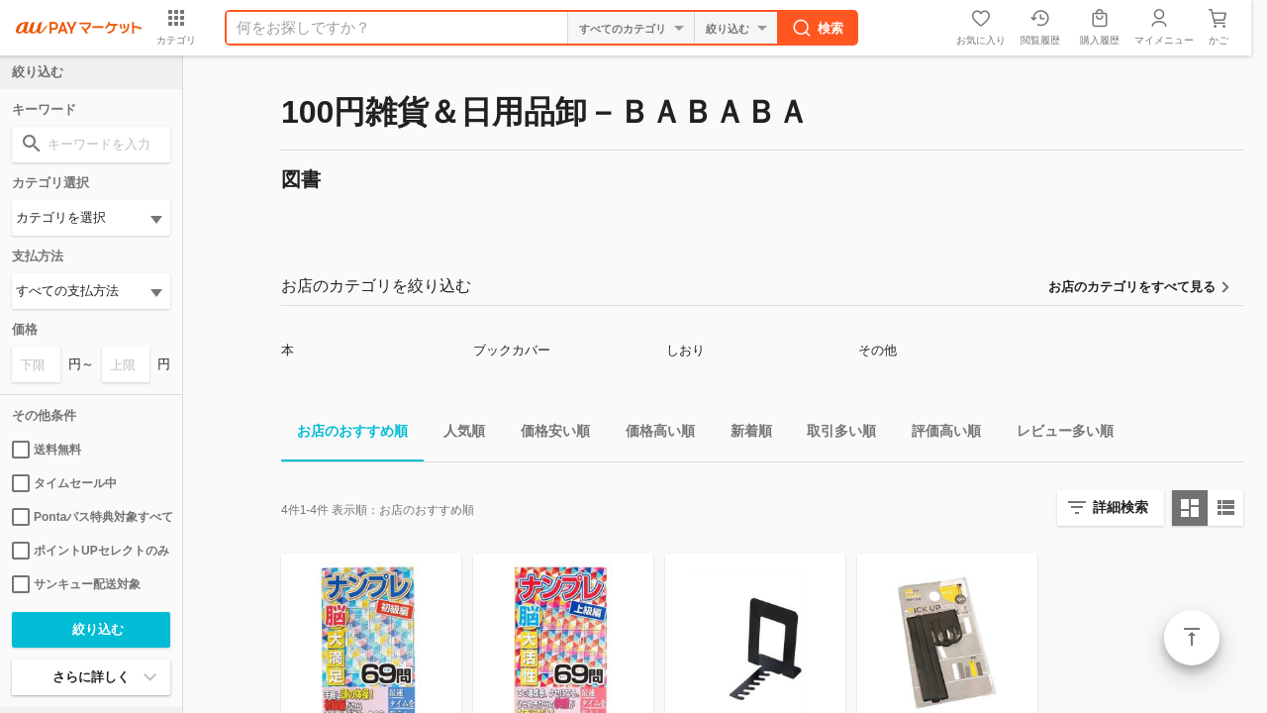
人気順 (456, 434)
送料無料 (46, 449)
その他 (877, 350)
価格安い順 (547, 434)
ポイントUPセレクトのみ (90, 551)
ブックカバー (511, 350)
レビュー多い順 (1057, 434)
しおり (685, 350)
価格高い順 (652, 434)
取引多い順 (833, 434)
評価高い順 (938, 434)
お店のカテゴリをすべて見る (1132, 286)
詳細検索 (1120, 507)
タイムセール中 (64, 483)
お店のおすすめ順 (344, 434)
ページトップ (1191, 637)
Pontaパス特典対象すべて (91, 517)
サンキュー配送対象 (76, 584)
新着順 (743, 434)
